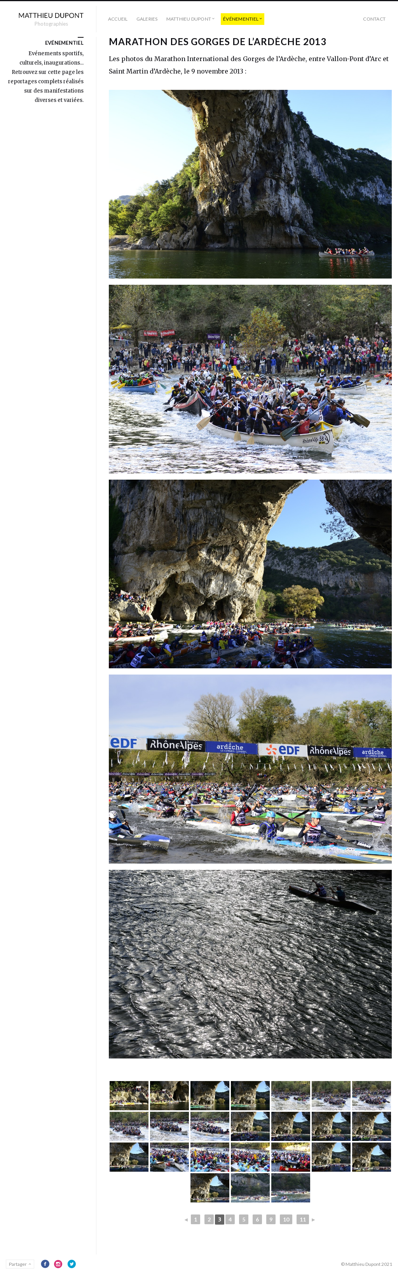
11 (303, 1219)
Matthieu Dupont (188, 19)
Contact (374, 19)
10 (286, 1219)
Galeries (147, 19)
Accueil (118, 19)
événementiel (240, 19)
